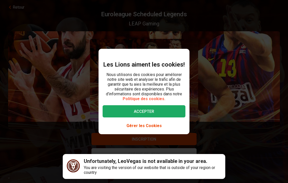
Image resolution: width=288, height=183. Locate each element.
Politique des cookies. (144, 98)
